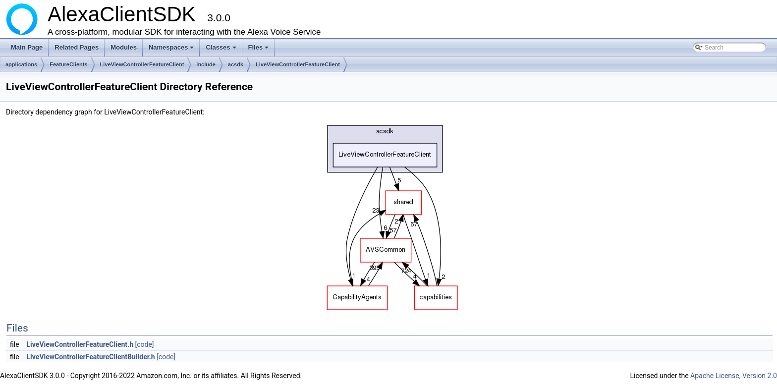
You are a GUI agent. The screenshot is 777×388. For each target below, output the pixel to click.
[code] (144, 344)
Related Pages (77, 47)
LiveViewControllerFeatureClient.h (80, 344)
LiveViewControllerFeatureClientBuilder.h (91, 357)
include (206, 64)
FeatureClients (68, 64)
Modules (124, 47)
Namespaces (172, 50)
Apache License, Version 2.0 (733, 376)
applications (21, 64)
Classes (221, 50)
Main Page (27, 47)
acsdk (235, 64)
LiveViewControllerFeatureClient (142, 64)
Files (259, 50)
